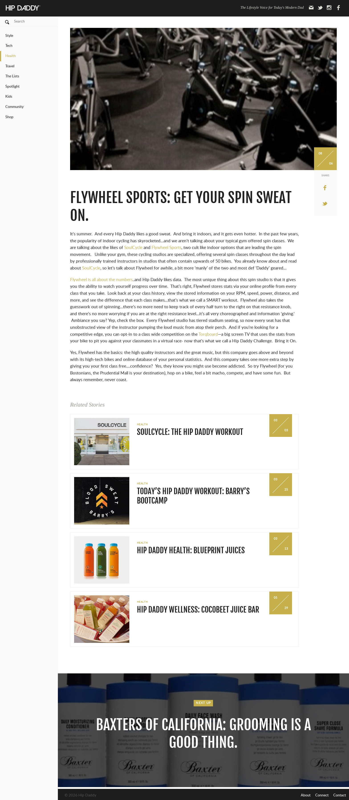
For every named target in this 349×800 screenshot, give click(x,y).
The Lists (12, 76)
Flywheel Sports (166, 248)
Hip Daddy (23, 8)
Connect (322, 795)
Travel (9, 66)
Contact (339, 795)
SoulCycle (134, 248)
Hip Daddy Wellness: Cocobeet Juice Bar (198, 609)
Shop (9, 117)
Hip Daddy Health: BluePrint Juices (191, 550)
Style (9, 35)
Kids (8, 96)
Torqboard (208, 334)
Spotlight (12, 86)
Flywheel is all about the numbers (101, 280)
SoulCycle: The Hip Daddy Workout (190, 432)
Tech (8, 45)
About (305, 795)
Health (10, 56)
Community (14, 107)
